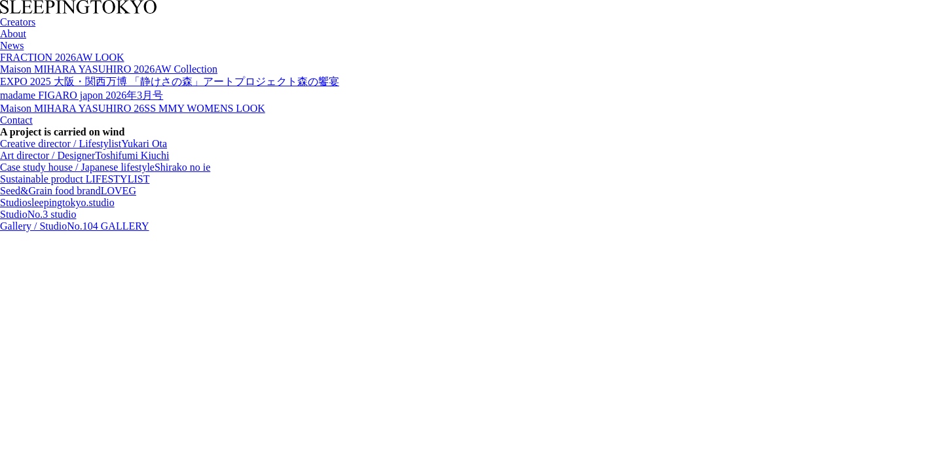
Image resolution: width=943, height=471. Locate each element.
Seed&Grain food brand (68, 190)
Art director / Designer (84, 155)
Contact (16, 120)
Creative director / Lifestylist (83, 143)
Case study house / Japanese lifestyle (105, 167)
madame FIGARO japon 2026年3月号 (81, 95)
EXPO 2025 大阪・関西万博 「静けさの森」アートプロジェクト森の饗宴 (169, 81)
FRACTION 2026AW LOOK (62, 57)
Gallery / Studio (74, 226)
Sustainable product (74, 178)
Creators (17, 21)
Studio (57, 202)
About (13, 33)
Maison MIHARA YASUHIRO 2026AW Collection (108, 69)
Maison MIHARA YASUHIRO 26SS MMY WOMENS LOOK (132, 108)
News (12, 45)
